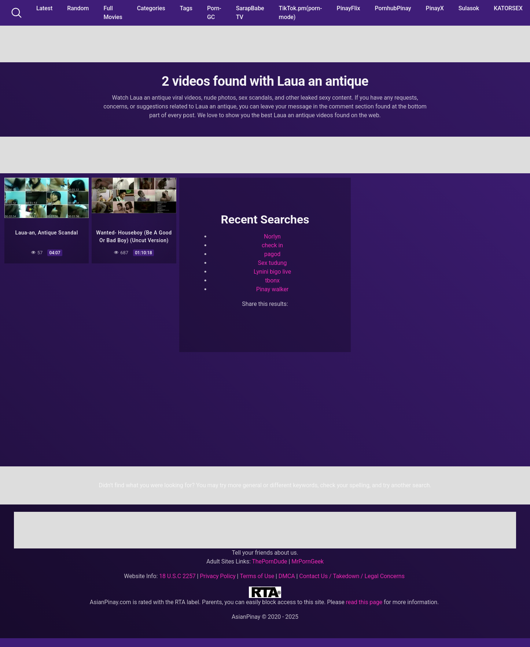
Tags (186, 8)
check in (272, 245)
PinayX (435, 8)
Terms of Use (257, 576)
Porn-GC (214, 13)
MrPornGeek (307, 561)
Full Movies (112, 13)
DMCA (287, 576)
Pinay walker (272, 289)
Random (78, 8)
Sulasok (469, 8)
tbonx (272, 280)
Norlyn (272, 236)
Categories (151, 8)
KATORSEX (508, 8)
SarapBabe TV (250, 13)
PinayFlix (348, 8)
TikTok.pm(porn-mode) (300, 13)
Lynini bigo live (272, 271)
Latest (44, 8)
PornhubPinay (393, 8)
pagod (272, 254)
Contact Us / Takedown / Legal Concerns (351, 576)
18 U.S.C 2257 (177, 576)
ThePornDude (269, 561)
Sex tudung (272, 262)
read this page (364, 602)
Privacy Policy (217, 576)
